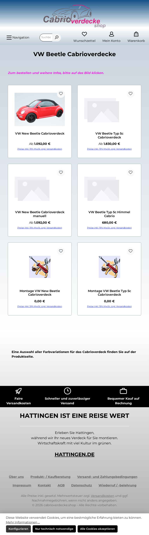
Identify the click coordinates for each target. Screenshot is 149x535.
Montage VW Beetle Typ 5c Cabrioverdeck (109, 293)
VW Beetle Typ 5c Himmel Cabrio (109, 214)
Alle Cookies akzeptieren (97, 528)
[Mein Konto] (111, 37)
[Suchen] (56, 37)
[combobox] (46, 37)
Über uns (16, 477)
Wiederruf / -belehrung (117, 485)
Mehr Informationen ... (23, 522)
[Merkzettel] (84, 37)
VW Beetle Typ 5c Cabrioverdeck (109, 135)
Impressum (22, 485)
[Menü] (18, 37)
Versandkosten (102, 496)
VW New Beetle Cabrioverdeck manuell (39, 214)
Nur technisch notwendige (54, 528)
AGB (61, 485)
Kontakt (44, 485)
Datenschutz (81, 485)
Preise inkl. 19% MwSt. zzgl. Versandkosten (39, 149)
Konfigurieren (18, 528)
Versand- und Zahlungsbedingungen (107, 477)
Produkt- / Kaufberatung (50, 477)
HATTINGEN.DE (74, 454)
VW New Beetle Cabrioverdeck (39, 133)
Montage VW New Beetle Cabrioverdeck (40, 293)
